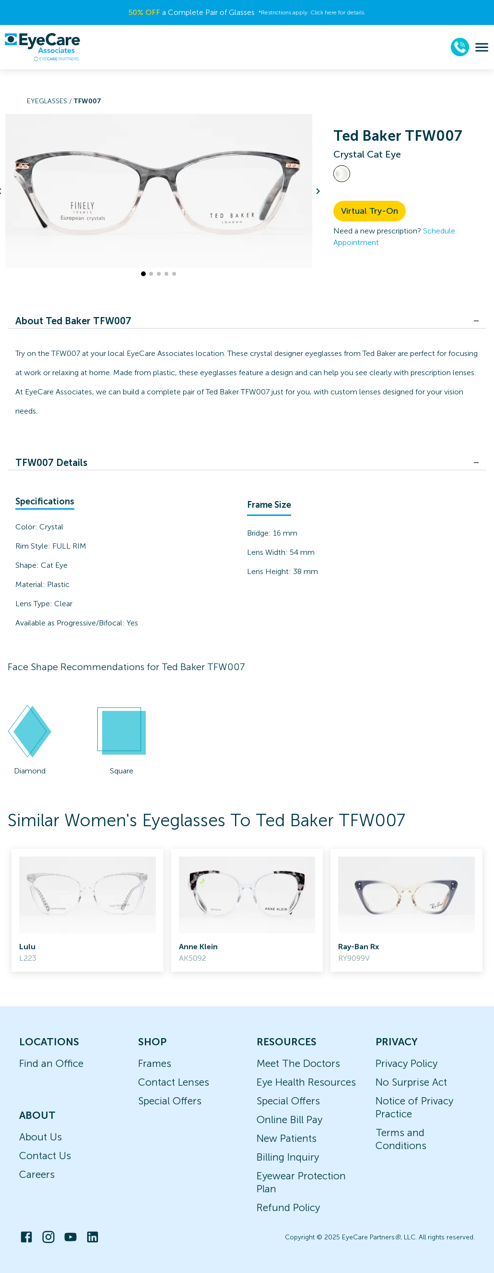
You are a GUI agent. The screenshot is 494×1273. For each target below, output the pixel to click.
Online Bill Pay (289, 1120)
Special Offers (169, 1101)
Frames (154, 1063)
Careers (37, 1174)
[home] (42, 47)
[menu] (481, 47)
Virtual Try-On (369, 211)
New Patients (287, 1138)
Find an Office (51, 1063)
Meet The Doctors (298, 1063)
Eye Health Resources (306, 1082)
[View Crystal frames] (341, 173)
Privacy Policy (406, 1063)
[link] (88, 910)
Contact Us (45, 1156)
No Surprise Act (411, 1082)
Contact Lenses (173, 1082)
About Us (40, 1137)
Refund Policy (288, 1207)
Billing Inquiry (288, 1157)
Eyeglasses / (50, 101)
